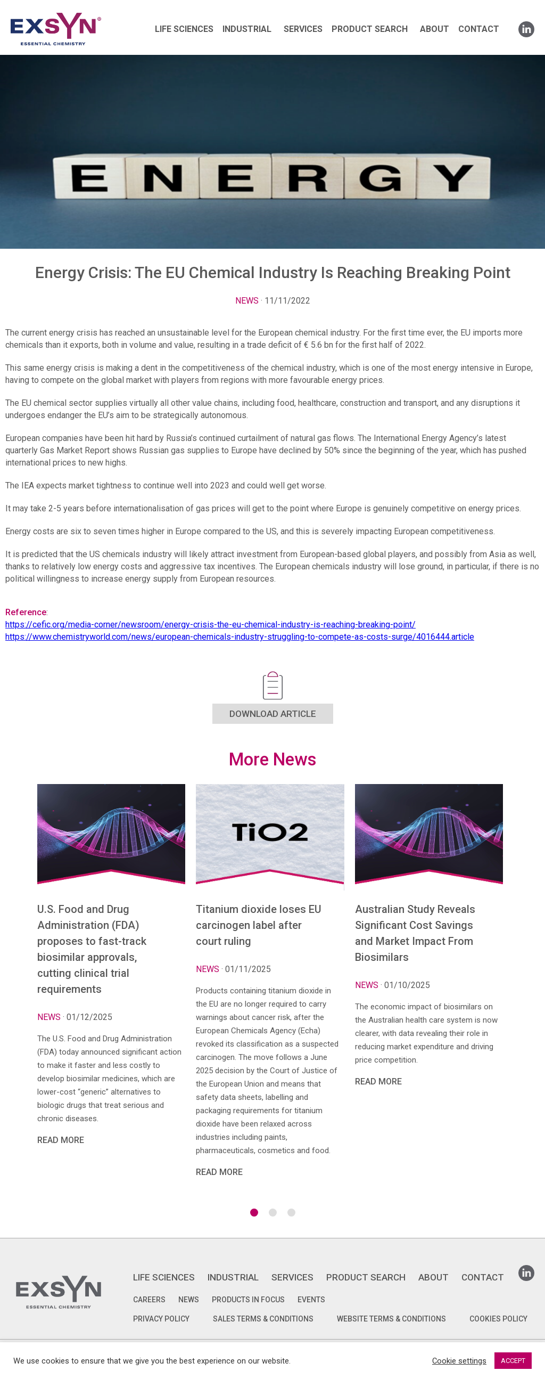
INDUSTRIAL (246, 29)
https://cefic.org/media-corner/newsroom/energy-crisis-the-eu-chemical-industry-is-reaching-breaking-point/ (210, 624)
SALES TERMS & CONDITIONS (263, 1319)
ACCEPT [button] (513, 1361)
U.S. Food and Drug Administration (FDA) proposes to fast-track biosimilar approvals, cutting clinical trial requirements (91, 949)
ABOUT (434, 29)
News (247, 301)
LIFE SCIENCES (184, 29)
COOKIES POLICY (498, 1319)
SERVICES (303, 29)
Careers (149, 1299)
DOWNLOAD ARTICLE (272, 713)
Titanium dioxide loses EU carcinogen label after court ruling (258, 925)
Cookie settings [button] (459, 1361)
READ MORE (60, 1140)
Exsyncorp (81, 12)
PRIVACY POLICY (161, 1319)
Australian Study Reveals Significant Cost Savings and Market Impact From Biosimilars (415, 933)
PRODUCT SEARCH (370, 29)
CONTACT (478, 29)
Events (311, 1299)
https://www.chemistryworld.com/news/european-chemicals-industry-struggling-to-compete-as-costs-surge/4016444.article (239, 637)
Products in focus (248, 1299)
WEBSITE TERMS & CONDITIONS (391, 1319)
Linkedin (526, 25)
